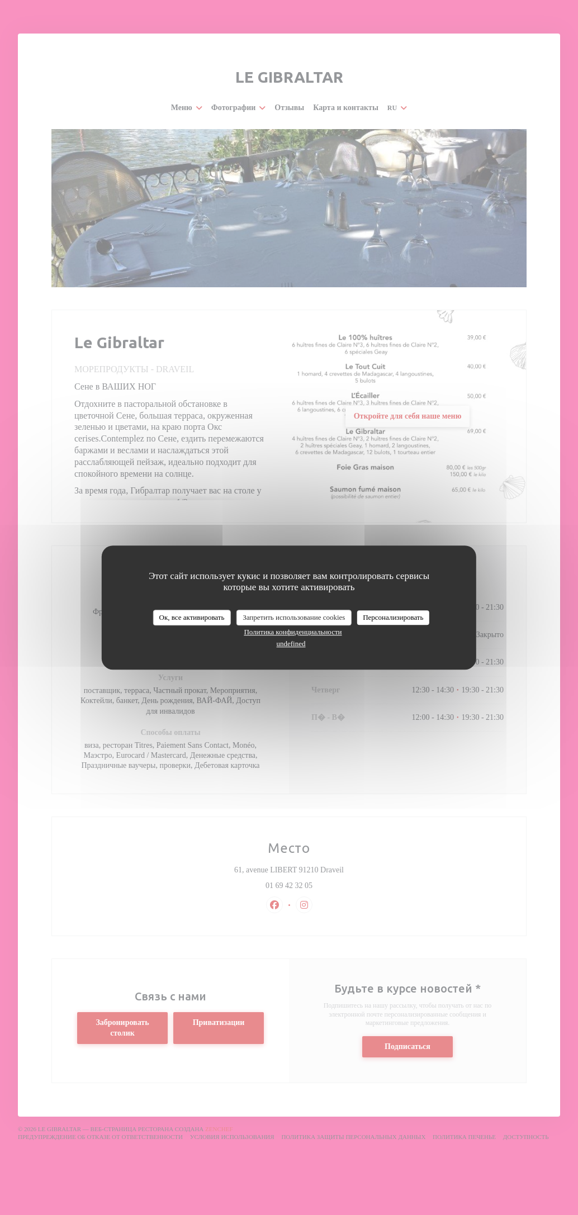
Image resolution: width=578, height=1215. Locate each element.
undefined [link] (291, 643)
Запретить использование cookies (294, 617)
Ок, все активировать (192, 617)
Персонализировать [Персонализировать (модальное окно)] (393, 617)
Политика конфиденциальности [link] (293, 632)
